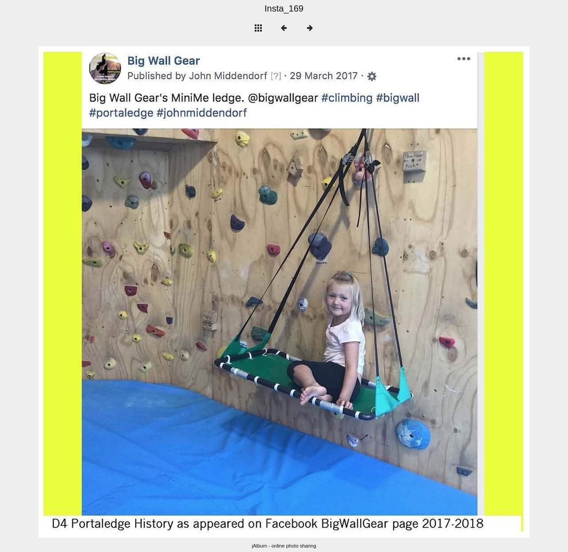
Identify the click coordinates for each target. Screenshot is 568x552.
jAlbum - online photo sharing (284, 545)
